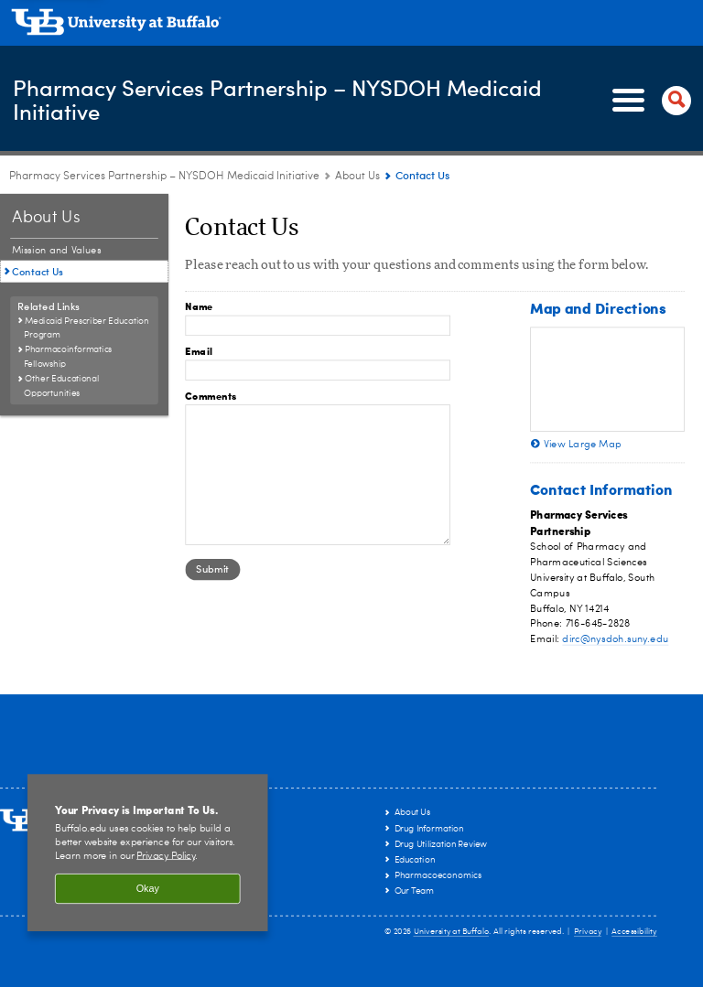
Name (198, 305)
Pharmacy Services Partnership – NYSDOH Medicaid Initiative (276, 100)
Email (198, 350)
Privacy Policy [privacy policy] (165, 856)
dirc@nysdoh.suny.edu (615, 640)
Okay (147, 889)
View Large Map (583, 444)
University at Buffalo (452, 932)
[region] (147, 853)
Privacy (587, 932)
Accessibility (634, 932)
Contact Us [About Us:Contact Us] (37, 271)
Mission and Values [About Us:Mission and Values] (57, 250)
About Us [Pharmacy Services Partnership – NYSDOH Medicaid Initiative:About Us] (357, 176)
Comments (210, 395)
